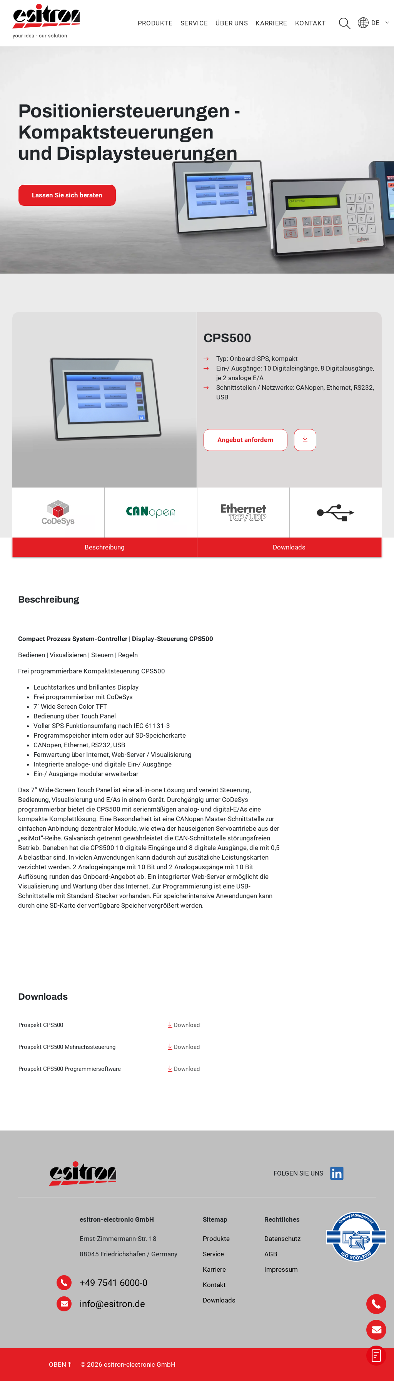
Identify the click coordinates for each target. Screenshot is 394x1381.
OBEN (60, 1364)
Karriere (271, 23)
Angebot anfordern (245, 440)
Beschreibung (105, 547)
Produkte (155, 23)
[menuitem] (375, 22)
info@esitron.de (112, 1304)
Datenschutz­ (282, 1238)
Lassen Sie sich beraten (67, 195)
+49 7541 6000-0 (113, 1282)
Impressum (281, 1269)
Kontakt (310, 23)
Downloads (289, 547)
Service (194, 23)
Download (184, 1025)
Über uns (231, 23)
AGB (270, 1254)
